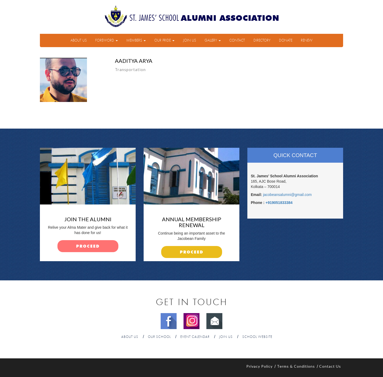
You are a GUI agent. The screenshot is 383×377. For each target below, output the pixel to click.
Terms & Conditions (296, 366)
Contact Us (330, 366)
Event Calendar (195, 337)
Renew (307, 40)
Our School (159, 337)
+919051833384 (279, 202)
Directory (261, 40)
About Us (78, 40)
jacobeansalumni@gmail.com (287, 194)
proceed (88, 246)
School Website (257, 337)
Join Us (189, 40)
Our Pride (164, 40)
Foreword (106, 40)
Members (136, 40)
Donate (285, 40)
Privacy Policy (259, 366)
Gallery (213, 40)
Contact (237, 40)
